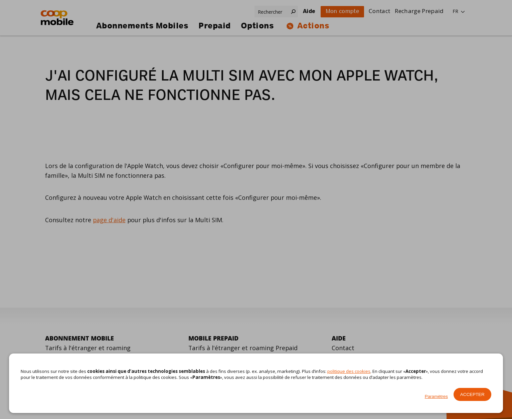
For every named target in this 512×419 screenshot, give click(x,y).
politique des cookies (348, 371)
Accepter (472, 394)
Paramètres (436, 396)
